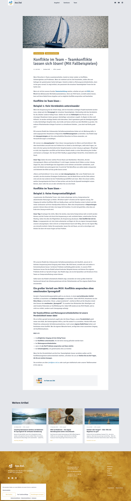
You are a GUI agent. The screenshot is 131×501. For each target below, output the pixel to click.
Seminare (110, 466)
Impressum (34, 498)
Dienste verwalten (6, 490)
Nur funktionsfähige (22, 494)
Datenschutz (119, 488)
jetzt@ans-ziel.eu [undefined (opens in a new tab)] (54, 362)
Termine (109, 473)
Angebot (109, 469)
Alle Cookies (9, 494)
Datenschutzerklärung (15, 498)
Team (108, 471)
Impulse (109, 475)
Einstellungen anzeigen (37, 494)
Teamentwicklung (61, 91)
